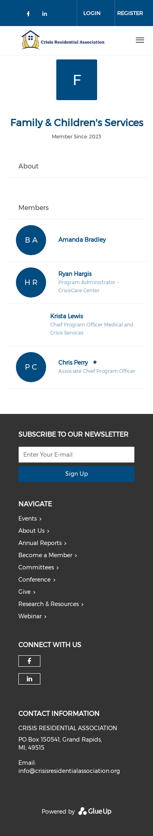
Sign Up (76, 473)
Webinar (30, 616)
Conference (34, 579)
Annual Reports (40, 543)
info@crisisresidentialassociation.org (69, 771)
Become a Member (45, 555)
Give (24, 591)
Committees (36, 567)
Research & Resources (48, 604)
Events (27, 518)
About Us (31, 530)
